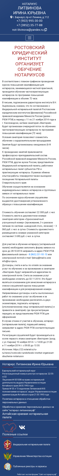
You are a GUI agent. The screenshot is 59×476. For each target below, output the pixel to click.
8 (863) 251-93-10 (38, 254)
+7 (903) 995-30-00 (30, 20)
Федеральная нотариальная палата (27, 444)
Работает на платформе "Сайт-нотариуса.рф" (37, 474)
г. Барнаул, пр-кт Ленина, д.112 (29, 17)
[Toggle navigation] (30, 38)
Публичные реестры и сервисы (25, 466)
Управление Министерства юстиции (28, 456)
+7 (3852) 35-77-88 (30, 25)
